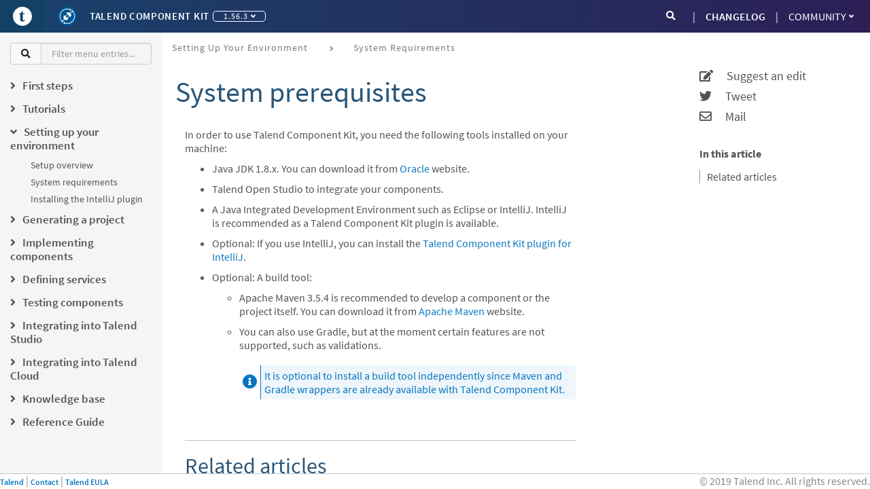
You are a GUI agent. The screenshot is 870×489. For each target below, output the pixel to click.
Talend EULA (87, 482)
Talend (12, 482)
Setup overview (62, 165)
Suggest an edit (752, 76)
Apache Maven (452, 311)
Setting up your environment (240, 47)
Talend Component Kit (149, 16)
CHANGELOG (735, 16)
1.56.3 (240, 16)
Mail (722, 117)
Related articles (742, 176)
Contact (44, 482)
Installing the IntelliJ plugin (87, 199)
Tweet (727, 96)
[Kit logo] (67, 16)
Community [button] (821, 16)
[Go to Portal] (22, 16)
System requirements (74, 182)
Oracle (415, 168)
